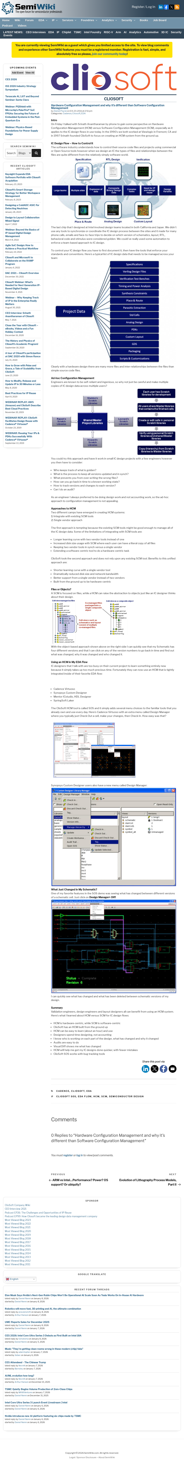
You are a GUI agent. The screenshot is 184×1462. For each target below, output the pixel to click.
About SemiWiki (106, 1457)
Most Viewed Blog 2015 (18, 1249)
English (12, 1279)
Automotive (151, 32)
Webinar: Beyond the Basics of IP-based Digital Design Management (22, 233)
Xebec (18, 1355)
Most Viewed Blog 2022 (18, 1223)
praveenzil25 (25, 1312)
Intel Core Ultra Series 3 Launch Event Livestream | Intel (36, 1402)
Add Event (17, 72)
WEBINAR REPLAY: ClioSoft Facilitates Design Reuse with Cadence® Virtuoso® (21, 421)
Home (6, 20)
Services (69, 20)
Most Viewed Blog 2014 (18, 1253)
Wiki (17, 20)
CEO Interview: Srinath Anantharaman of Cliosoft (19, 315)
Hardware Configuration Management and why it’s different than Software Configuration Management (107, 107)
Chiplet (66, 32)
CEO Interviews (36, 32)
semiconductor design (126, 1096)
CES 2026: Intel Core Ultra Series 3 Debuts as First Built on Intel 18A (43, 1335)
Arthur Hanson (21, 1315)
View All (30, 72)
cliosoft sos (66, 1096)
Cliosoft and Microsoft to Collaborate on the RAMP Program (19, 260)
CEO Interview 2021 (15, 1208)
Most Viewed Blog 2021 (18, 1227)
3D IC (164, 32)
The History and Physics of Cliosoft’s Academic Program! (21, 342)
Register (138, 7)
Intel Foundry (92, 32)
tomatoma (24, 1339)
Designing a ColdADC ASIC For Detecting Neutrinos (22, 207)
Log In (150, 7)
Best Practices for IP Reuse (20, 393)
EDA (43, 20)
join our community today (109, 54)
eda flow (85, 1096)
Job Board (159, 20)
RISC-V (108, 32)
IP (55, 20)
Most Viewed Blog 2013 (18, 1257)
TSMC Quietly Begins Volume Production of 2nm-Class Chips (38, 1389)
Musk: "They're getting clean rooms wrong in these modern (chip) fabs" (44, 1348)
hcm (96, 1096)
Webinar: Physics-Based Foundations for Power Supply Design (21, 131)
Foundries (89, 20)
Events (7, 35)
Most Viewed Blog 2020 (18, 1231)
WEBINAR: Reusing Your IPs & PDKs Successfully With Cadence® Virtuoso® (22, 436)
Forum (29, 20)
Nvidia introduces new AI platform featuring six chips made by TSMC (43, 1416)
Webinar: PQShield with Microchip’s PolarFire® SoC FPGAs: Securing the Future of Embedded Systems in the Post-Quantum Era (22, 113)
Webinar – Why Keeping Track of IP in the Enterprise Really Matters (22, 301)
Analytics (109, 20)
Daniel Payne (60, 111)
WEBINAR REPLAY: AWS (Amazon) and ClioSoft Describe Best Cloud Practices (23, 405)
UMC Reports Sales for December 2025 (27, 1322)
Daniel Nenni (25, 1298)
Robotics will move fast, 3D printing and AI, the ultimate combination (43, 1308)
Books (144, 20)
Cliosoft (76, 113)
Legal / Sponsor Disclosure (83, 1457)
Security (128, 20)
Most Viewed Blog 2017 (18, 1242)
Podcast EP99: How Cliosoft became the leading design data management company (51, 1216)
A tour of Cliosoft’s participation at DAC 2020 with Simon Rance (23, 355)
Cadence (67, 113)
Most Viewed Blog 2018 (18, 1238)
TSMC (77, 32)
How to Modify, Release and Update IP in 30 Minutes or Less (22, 382)
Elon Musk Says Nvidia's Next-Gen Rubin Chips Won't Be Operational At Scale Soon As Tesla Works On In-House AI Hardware (74, 1295)
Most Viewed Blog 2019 (18, 1234)
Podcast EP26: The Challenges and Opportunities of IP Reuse (38, 1212)
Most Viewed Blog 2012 (18, 1260)
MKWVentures (25, 1392)
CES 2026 (11, 79)
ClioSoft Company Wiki (17, 1205)
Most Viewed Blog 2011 (17, 1264)
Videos (22, 25)
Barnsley (19, 1368)
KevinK (22, 1365)
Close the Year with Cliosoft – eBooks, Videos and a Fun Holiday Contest (21, 328)
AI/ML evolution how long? (19, 1375)
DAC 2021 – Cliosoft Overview (22, 273)
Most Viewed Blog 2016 (18, 1245)
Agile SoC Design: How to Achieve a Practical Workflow (21, 247)
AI (125, 32)
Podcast (7, 25)
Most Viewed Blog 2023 (18, 1220)
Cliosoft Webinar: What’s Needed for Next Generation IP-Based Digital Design (22, 285)
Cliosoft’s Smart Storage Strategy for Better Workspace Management (22, 193)
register (68, 1155)
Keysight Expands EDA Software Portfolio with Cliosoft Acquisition (22, 177)
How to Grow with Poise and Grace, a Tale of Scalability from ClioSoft (23, 368)
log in (79, 1155)
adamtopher (24, 1352)
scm (104, 1096)
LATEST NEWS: (13, 32)
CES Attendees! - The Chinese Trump (25, 1362)
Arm (118, 32)
